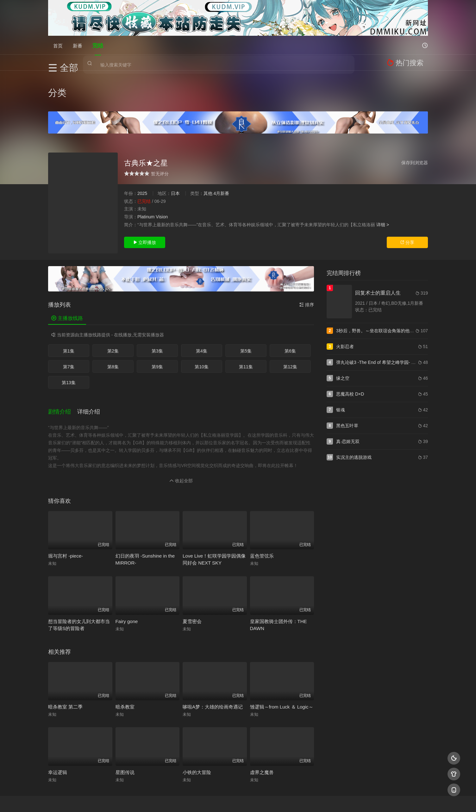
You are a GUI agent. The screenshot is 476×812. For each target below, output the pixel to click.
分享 (407, 207)
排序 (306, 270)
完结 (97, 45)
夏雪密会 (192, 581)
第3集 (157, 316)
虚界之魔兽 (262, 732)
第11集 (246, 332)
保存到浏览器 (414, 128)
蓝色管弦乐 (262, 515)
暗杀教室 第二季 (65, 666)
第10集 (202, 332)
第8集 (113, 332)
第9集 (157, 332)
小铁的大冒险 (197, 732)
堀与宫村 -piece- (65, 515)
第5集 (246, 316)
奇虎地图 (263, 799)
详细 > (382, 189)
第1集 (68, 316)
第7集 (68, 332)
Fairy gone (127, 581)
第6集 (290, 316)
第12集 (290, 332)
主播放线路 (67, 283)
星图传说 (125, 732)
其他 (208, 158)
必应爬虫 (315, 799)
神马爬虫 (212, 799)
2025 (142, 158)
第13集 (69, 348)
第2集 (113, 316)
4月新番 (221, 158)
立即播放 (144, 207)
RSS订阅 (161, 799)
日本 (175, 158)
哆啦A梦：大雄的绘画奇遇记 (213, 666)
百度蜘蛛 (187, 799)
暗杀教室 (125, 666)
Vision (162, 182)
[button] (62, 374)
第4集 (201, 316)
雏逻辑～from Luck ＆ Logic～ (281, 666)
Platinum (145, 182)
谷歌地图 (289, 799)
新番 (77, 45)
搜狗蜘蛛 (238, 799)
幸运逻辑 (57, 732)
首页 (58, 45)
